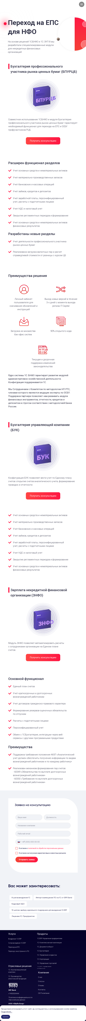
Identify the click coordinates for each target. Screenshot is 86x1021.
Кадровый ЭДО (18, 904)
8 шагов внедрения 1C (21, 898)
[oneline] (57, 817)
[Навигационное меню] (81, 4)
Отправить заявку (27, 860)
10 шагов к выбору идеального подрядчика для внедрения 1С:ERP (39, 910)
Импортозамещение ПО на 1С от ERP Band (54, 898)
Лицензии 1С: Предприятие (23, 916)
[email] (43, 833)
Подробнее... (6, 1012)
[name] (28, 817)
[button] (43, 140)
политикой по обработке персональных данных (45, 848)
